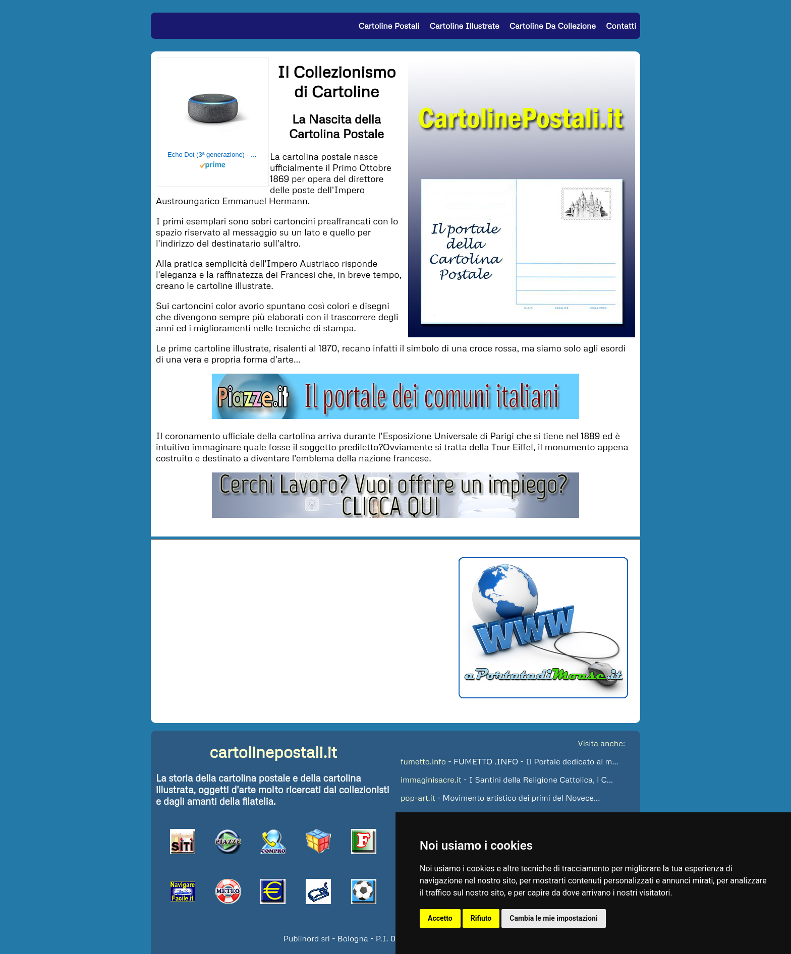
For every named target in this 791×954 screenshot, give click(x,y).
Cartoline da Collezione (553, 26)
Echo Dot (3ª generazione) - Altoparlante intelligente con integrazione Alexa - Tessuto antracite (212, 154)
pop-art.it (418, 798)
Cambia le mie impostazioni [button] (553, 918)
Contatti (621, 26)
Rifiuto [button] (481, 918)
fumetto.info (423, 761)
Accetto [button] (440, 918)
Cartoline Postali (389, 26)
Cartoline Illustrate (464, 26)
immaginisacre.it (431, 779)
